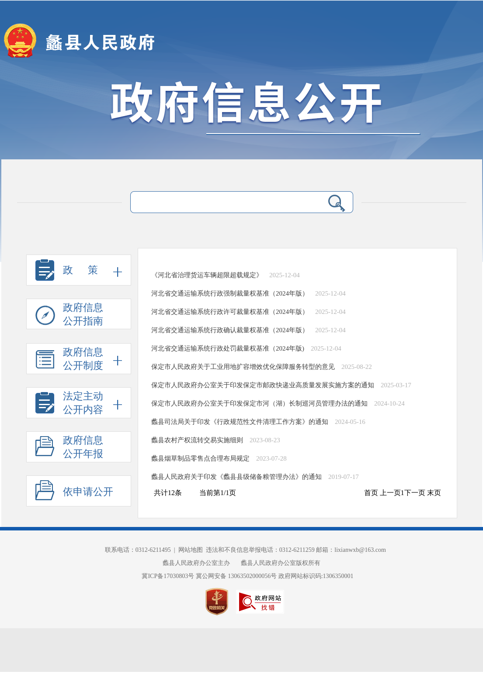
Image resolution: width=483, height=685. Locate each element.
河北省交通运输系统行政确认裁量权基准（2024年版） (230, 330)
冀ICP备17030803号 (168, 576)
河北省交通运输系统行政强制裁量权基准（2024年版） (230, 293)
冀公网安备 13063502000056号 (236, 576)
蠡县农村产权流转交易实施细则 (197, 440)
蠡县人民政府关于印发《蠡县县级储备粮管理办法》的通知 (236, 476)
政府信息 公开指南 (69, 315)
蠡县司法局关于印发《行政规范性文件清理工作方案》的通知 (239, 421)
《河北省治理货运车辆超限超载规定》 (207, 275)
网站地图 (190, 550)
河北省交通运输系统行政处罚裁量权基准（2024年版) (227, 348)
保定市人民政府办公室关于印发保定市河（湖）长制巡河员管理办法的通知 (259, 403)
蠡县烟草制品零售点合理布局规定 (200, 458)
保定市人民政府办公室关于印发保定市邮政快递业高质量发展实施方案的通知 (262, 385)
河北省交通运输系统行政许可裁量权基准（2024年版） (230, 311)
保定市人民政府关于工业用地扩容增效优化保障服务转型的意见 (243, 366)
